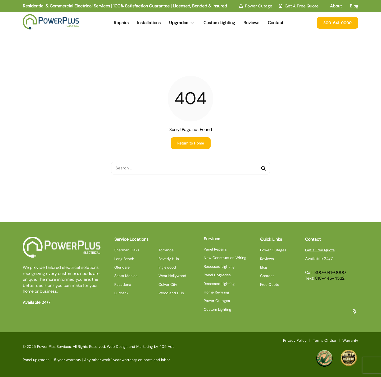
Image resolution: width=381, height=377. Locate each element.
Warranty (350, 340)
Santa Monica (126, 275)
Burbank (121, 293)
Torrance (166, 250)
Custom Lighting (219, 22)
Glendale (122, 267)
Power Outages (217, 300)
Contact (275, 22)
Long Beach (124, 258)
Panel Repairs (215, 249)
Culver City (167, 284)
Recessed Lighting (219, 266)
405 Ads (166, 346)
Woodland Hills (171, 293)
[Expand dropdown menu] (192, 23)
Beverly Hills (168, 258)
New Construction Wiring (225, 257)
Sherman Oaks (126, 250)
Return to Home (190, 143)
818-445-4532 (329, 278)
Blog (354, 6)
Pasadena (122, 284)
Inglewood (167, 267)
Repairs (121, 22)
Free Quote (269, 284)
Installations (149, 22)
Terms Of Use (324, 340)
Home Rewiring (216, 292)
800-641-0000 (337, 22)
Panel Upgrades (217, 275)
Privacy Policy (295, 340)
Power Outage (258, 6)
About (336, 6)
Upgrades (183, 20)
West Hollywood (172, 275)
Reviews (251, 22)
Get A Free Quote (302, 6)
